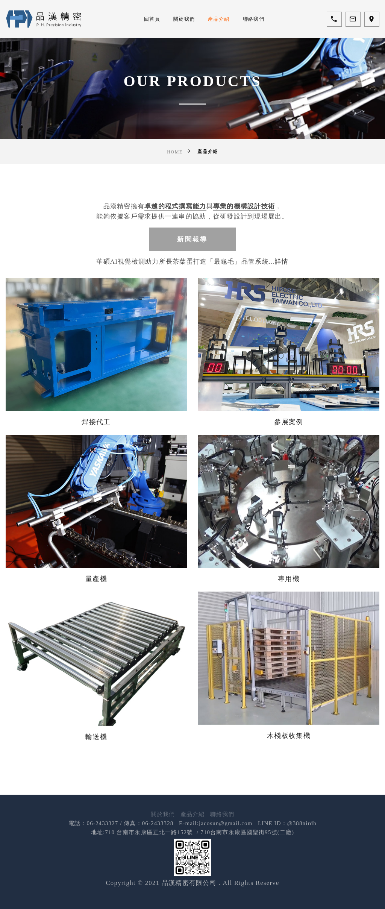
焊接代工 (96, 413)
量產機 (96, 569)
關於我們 (184, 19)
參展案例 (288, 413)
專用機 (289, 569)
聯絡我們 (253, 19)
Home (175, 152)
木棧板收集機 (289, 726)
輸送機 (96, 727)
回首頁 (152, 19)
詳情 (282, 262)
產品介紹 (218, 19)
